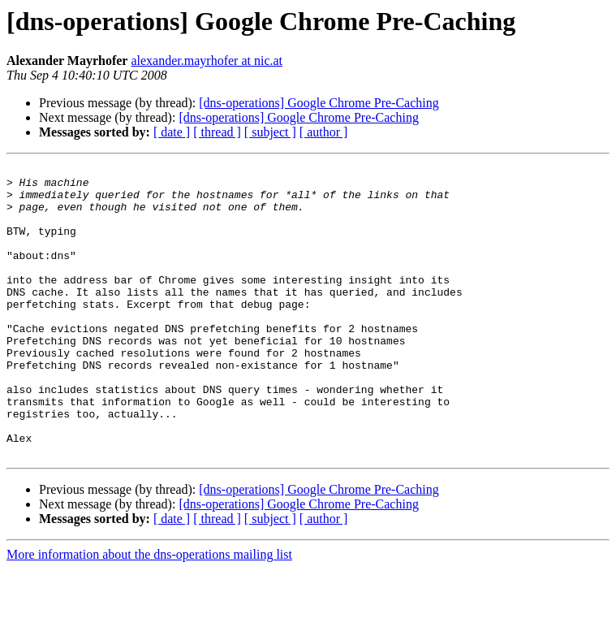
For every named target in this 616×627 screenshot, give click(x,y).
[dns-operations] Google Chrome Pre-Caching (318, 103)
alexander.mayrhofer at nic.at (206, 60)
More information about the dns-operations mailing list (149, 613)
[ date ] (171, 132)
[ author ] (323, 132)
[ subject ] (270, 132)
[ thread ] (217, 132)
